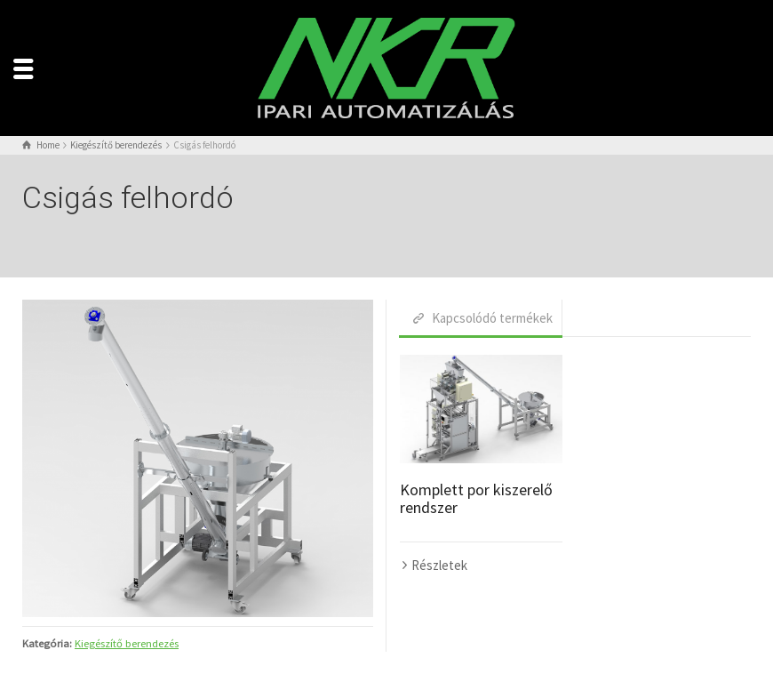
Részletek (439, 565)
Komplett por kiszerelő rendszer (476, 498)
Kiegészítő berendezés (127, 643)
